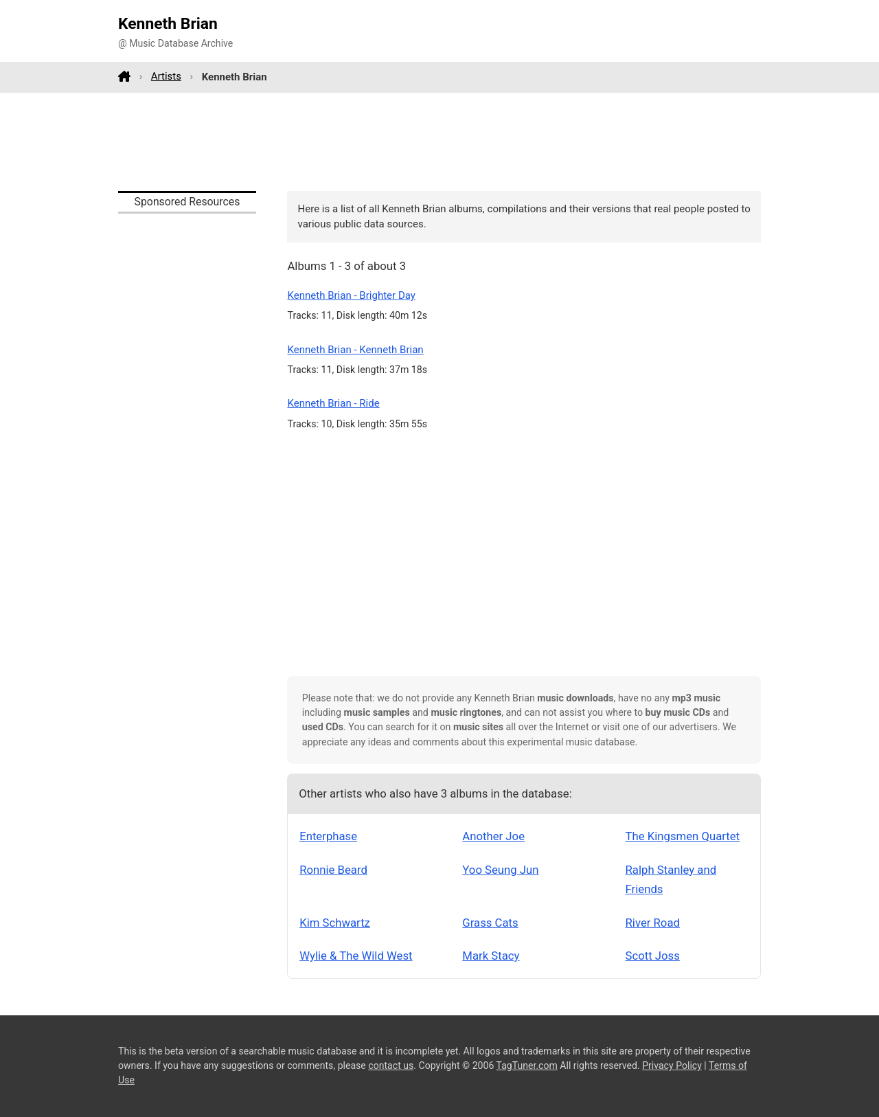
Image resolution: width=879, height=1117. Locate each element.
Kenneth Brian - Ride (333, 403)
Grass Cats (490, 922)
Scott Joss (653, 955)
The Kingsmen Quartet (683, 836)
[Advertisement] (439, 141)
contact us (390, 1065)
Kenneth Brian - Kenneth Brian (355, 349)
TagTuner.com (527, 1065)
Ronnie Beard (333, 870)
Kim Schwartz (334, 922)
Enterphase (328, 836)
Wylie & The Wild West (355, 955)
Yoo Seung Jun (500, 870)
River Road (653, 922)
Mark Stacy (490, 955)
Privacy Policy (672, 1065)
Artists (166, 76)
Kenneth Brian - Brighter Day (351, 295)
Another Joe (493, 836)
